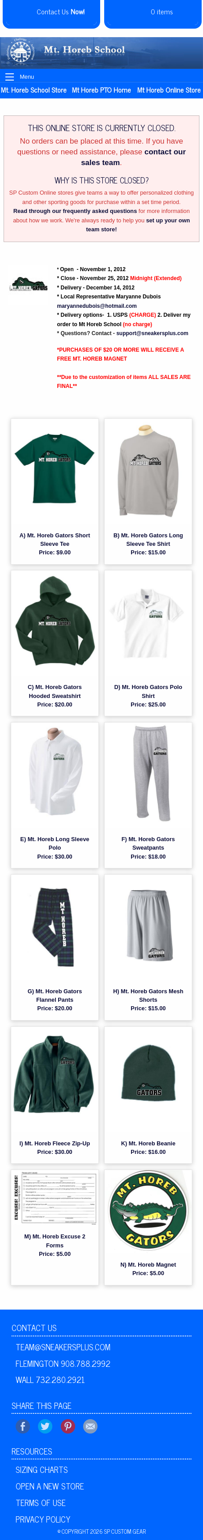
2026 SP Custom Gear (118, 1531)
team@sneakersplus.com (63, 1346)
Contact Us (34, 1327)
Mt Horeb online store (169, 89)
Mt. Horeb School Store (34, 89)
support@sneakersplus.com (152, 333)
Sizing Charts (42, 1469)
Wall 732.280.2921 (50, 1379)
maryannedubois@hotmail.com (97, 306)
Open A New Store (50, 1486)
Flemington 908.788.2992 (63, 1363)
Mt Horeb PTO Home (101, 89)
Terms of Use (41, 1502)
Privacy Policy (43, 1519)
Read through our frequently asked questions (75, 211)
